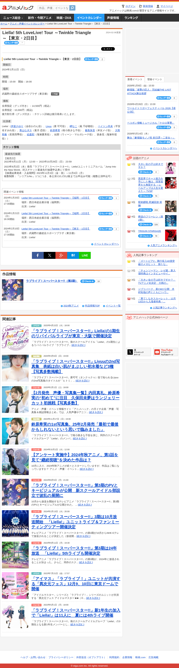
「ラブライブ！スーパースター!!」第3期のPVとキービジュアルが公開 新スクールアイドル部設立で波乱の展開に (75, 490)
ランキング (132, 18)
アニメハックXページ (138, 352)
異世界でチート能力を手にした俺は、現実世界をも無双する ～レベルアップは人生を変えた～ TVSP (150, 185)
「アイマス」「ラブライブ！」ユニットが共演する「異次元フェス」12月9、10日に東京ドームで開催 (75, 583)
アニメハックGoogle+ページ (165, 352)
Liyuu (49, 126)
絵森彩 (30, 134)
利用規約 (114, 657)
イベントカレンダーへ (106, 244)
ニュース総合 (12, 18)
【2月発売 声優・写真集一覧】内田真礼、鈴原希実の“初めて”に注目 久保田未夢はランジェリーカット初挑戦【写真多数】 (75, 398)
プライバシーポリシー (60, 657)
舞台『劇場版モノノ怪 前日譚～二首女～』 (151, 137)
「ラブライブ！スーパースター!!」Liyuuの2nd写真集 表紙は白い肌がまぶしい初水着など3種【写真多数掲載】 (75, 366)
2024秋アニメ (71, 305)
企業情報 (127, 657)
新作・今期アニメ (39, 18)
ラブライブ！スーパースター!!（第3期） (52, 280)
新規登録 (148, 6)
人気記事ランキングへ (165, 307)
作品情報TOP (92, 305)
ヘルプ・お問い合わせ (33, 657)
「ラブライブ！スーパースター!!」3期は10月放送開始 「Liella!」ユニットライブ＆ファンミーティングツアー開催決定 (75, 521)
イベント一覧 (113, 305)
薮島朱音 (90, 130)
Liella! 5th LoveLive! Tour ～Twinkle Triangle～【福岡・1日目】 (56, 198)
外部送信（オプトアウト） (91, 657)
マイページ (166, 6)
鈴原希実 (55, 130)
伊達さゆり (17, 126)
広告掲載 (153, 657)
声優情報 (113, 18)
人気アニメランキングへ (163, 245)
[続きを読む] (78, 345)
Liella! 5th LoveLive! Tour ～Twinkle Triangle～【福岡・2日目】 (56, 213)
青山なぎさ (25, 130)
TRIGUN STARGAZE (149, 231)
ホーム (3, 23)
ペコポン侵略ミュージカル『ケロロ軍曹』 (151, 123)
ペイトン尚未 (105, 126)
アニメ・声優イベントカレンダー (89, 18)
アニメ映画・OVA (64, 18)
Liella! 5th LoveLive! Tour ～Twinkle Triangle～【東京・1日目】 (56, 228)
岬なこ (73, 126)
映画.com (140, 657)
